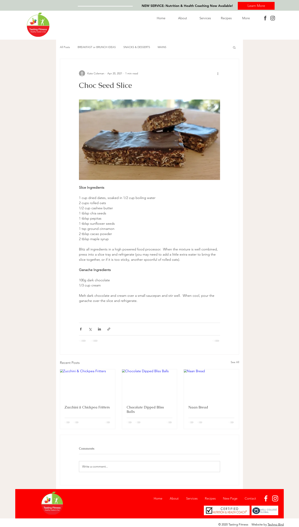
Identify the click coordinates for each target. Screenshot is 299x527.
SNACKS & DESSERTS (136, 47)
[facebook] (265, 18)
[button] (207, 18)
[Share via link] (109, 329)
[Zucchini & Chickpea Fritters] (87, 384)
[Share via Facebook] (81, 329)
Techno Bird (276, 524)
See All (235, 362)
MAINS (162, 47)
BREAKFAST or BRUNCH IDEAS (97, 47)
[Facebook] (266, 498)
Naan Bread (198, 407)
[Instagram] (275, 498)
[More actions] (217, 73)
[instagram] (272, 18)
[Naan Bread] (211, 384)
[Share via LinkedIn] (99, 329)
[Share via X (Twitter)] (90, 329)
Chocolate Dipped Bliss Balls (145, 409)
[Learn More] (256, 6)
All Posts (65, 47)
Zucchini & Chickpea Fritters (87, 407)
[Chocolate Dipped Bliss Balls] (149, 384)
